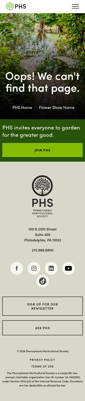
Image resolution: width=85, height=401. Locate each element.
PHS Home (22, 107)
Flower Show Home (56, 107)
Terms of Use (42, 366)
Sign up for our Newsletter (42, 306)
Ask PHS (42, 328)
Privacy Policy (42, 360)
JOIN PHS (42, 150)
